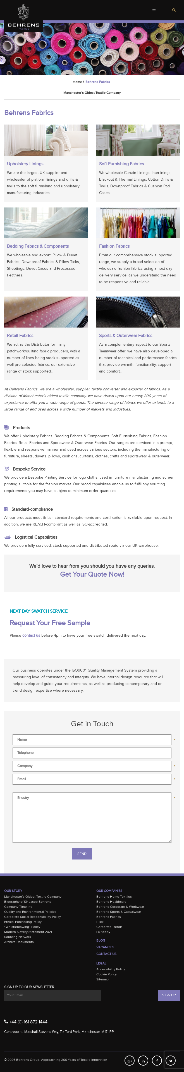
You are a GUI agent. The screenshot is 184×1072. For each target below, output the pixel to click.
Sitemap (102, 979)
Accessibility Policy (110, 969)
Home (77, 82)
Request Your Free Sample (50, 623)
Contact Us (106, 954)
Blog (100, 940)
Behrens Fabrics (108, 917)
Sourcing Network (17, 937)
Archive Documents (19, 942)
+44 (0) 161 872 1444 (25, 1021)
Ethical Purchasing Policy (23, 922)
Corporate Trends (109, 927)
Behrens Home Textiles (114, 897)
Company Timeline (18, 907)
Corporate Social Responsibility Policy (32, 917)
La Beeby (103, 932)
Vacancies (105, 947)
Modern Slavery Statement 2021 (28, 932)
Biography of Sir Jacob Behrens (27, 902)
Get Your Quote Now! (92, 574)
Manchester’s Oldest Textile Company (32, 897)
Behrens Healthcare (111, 902)
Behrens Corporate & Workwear (120, 907)
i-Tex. (100, 922)
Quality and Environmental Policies (30, 912)
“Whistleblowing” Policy (22, 927)
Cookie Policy (106, 974)
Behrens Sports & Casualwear (118, 912)
